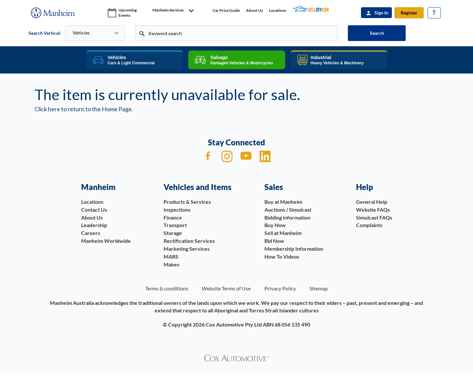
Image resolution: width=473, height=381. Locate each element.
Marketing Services (187, 248)
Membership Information (293, 248)
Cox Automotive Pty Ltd (234, 324)
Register (409, 12)
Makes (171, 264)
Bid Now (274, 241)
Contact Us (94, 209)
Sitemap (318, 288)
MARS (171, 256)
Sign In (381, 12)
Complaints (369, 225)
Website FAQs (373, 209)
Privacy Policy (280, 288)
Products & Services (187, 202)
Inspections (177, 209)
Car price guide (226, 10)
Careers (90, 233)
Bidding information (287, 217)
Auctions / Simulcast (287, 209)
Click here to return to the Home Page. (83, 109)
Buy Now (275, 225)
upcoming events (128, 13)
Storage (173, 233)
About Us (254, 10)
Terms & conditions (166, 288)
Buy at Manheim (283, 202)
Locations (277, 10)
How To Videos (281, 256)
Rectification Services (189, 241)
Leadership (94, 225)
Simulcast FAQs (374, 217)
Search (377, 33)
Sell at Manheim (283, 233)
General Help (371, 202)
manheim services (168, 10)
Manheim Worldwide (106, 241)
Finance (173, 217)
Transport (175, 225)
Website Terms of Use (226, 288)
